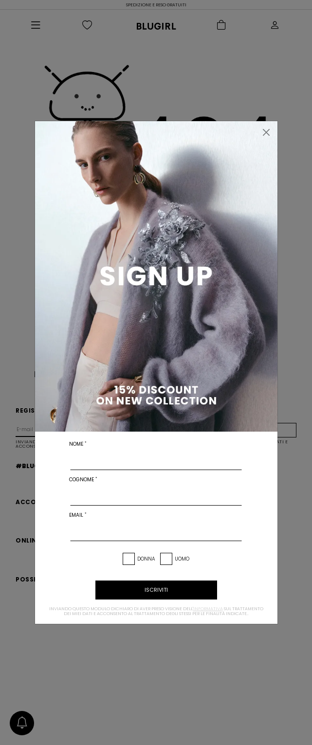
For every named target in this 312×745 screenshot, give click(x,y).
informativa (208, 609)
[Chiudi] (266, 132)
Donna (146, 559)
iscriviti (156, 590)
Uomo (182, 559)
